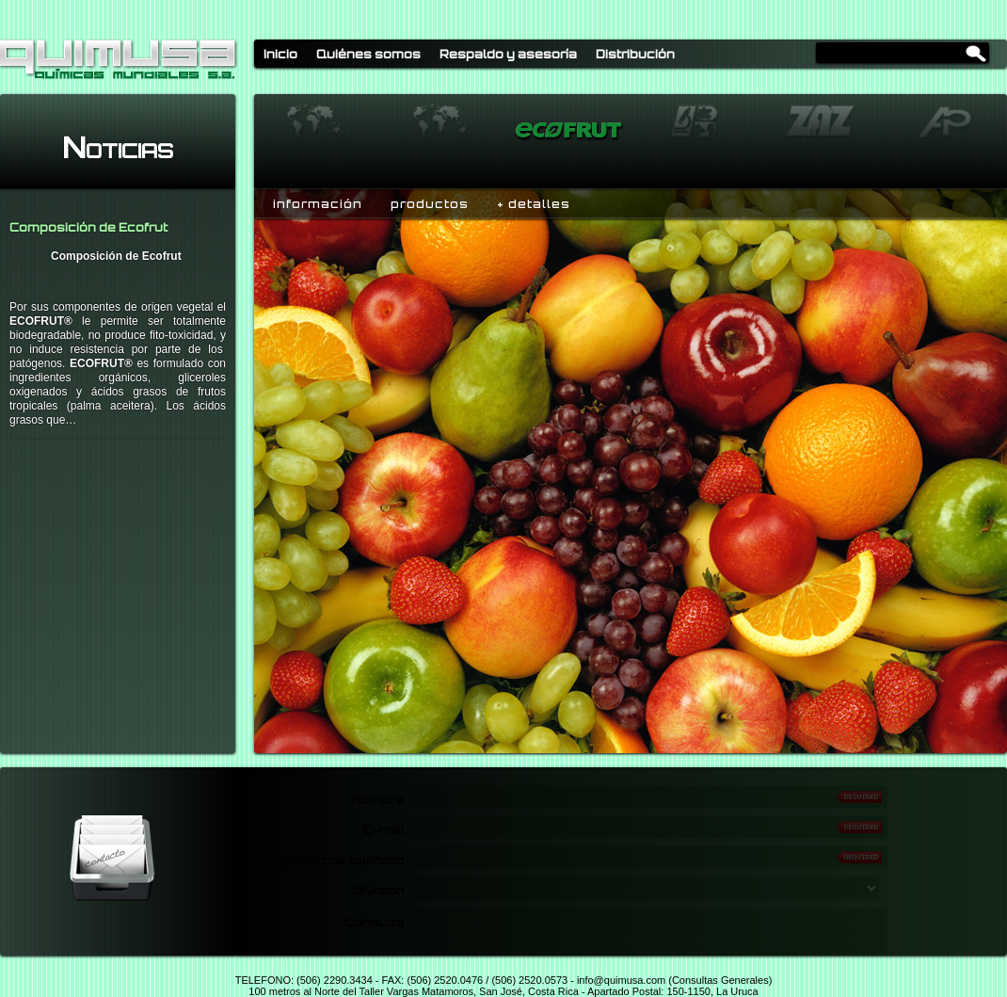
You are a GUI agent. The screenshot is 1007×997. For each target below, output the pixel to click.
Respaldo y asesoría (508, 54)
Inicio (280, 54)
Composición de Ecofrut (88, 227)
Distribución (635, 54)
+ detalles (533, 204)
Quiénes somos (368, 54)
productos (430, 204)
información (317, 204)
